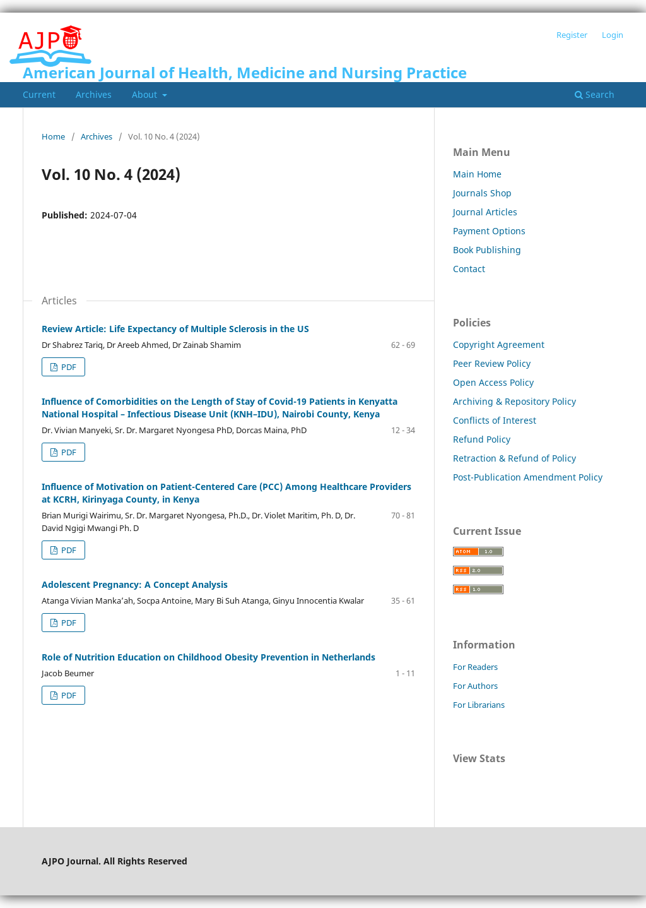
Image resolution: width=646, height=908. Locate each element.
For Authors (475, 685)
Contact (469, 269)
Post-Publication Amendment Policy (527, 477)
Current (39, 94)
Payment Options (489, 231)
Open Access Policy (493, 382)
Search (594, 94)
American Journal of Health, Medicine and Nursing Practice (245, 72)
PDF (67, 367)
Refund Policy (481, 439)
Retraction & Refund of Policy (514, 458)
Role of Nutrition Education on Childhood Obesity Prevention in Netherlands (208, 657)
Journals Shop (482, 193)
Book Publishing (487, 250)
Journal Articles (485, 212)
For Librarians (479, 704)
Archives (94, 94)
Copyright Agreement (498, 344)
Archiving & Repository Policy (514, 401)
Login (612, 34)
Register (571, 34)
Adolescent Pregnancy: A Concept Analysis (135, 584)
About (146, 94)
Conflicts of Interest (494, 420)
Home (53, 136)
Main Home (477, 174)
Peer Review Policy (492, 363)
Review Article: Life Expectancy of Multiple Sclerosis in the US (175, 329)
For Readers (475, 666)
